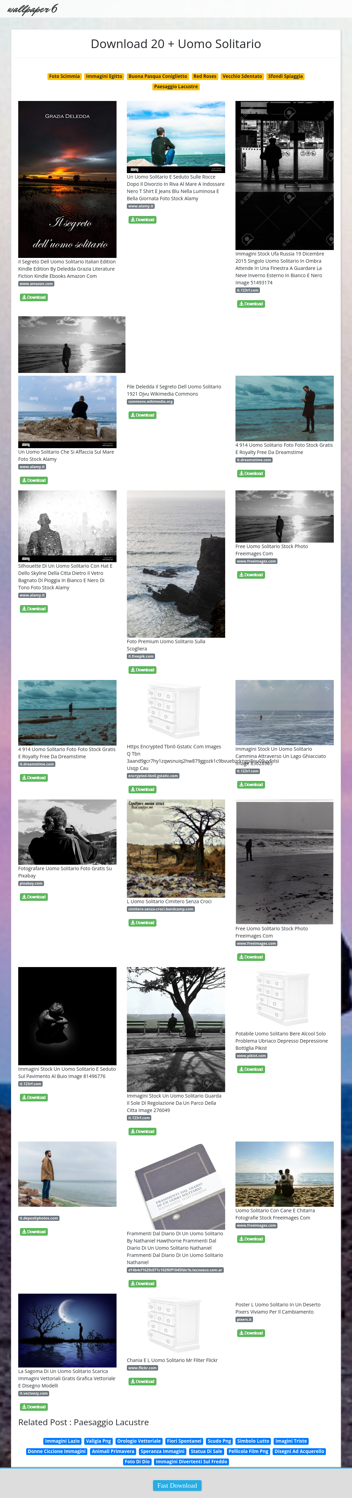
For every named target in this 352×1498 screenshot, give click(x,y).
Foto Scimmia (64, 76)
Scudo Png (219, 1441)
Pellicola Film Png (248, 1451)
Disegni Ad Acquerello (299, 1451)
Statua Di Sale (206, 1451)
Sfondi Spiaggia (285, 76)
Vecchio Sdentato (242, 76)
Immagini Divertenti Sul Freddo (191, 1462)
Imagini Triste (291, 1441)
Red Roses (205, 76)
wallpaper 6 (31, 9)
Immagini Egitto (104, 76)
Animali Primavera (113, 1451)
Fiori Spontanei (184, 1441)
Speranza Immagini (162, 1451)
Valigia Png (98, 1441)
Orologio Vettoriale (139, 1441)
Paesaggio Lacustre (176, 86)
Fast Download (177, 1485)
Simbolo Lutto (253, 1441)
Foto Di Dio (137, 1462)
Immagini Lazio (62, 1441)
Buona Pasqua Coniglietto (158, 76)
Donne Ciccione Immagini (57, 1451)
